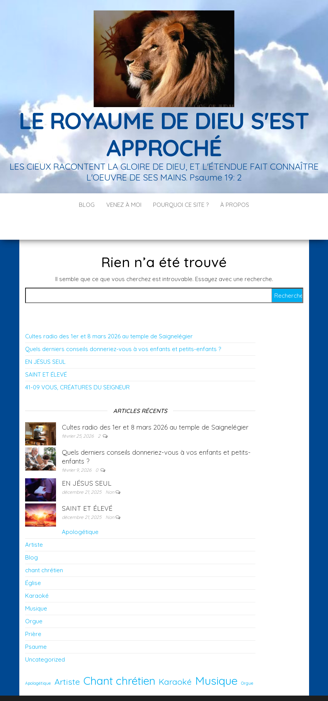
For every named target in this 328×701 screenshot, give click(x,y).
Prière (33, 610)
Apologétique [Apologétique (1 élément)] (38, 660)
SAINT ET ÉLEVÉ (46, 351)
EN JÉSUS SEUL (45, 338)
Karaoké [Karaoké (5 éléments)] (175, 658)
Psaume (36, 623)
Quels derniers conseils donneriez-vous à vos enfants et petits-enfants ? (123, 325)
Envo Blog (225, 684)
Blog (87, 204)
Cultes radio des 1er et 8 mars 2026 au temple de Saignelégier (109, 313)
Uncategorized (45, 636)
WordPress (169, 684)
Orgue (33, 598)
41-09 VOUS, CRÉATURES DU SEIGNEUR (77, 364)
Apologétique (80, 508)
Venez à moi (123, 204)
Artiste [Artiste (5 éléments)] (67, 658)
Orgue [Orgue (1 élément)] (247, 660)
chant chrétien (44, 547)
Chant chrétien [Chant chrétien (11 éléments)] (119, 657)
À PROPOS (234, 204)
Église (33, 559)
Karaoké (37, 572)
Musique (36, 585)
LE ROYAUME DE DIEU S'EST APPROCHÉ (164, 134)
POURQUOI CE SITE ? (181, 204)
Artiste (34, 521)
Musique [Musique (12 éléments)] (216, 657)
